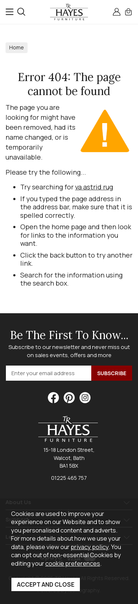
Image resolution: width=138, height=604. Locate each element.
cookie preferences (72, 563)
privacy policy (90, 546)
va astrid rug (94, 186)
